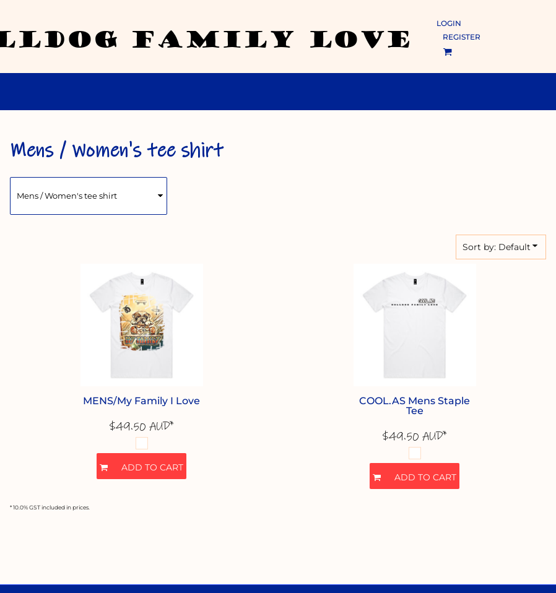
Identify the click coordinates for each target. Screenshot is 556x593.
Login (449, 23)
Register (461, 36)
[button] (447, 51)
